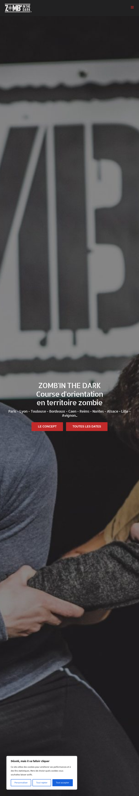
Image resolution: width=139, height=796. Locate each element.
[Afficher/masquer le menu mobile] (132, 7)
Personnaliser (21, 782)
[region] (41, 773)
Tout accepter (62, 782)
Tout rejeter (41, 782)
